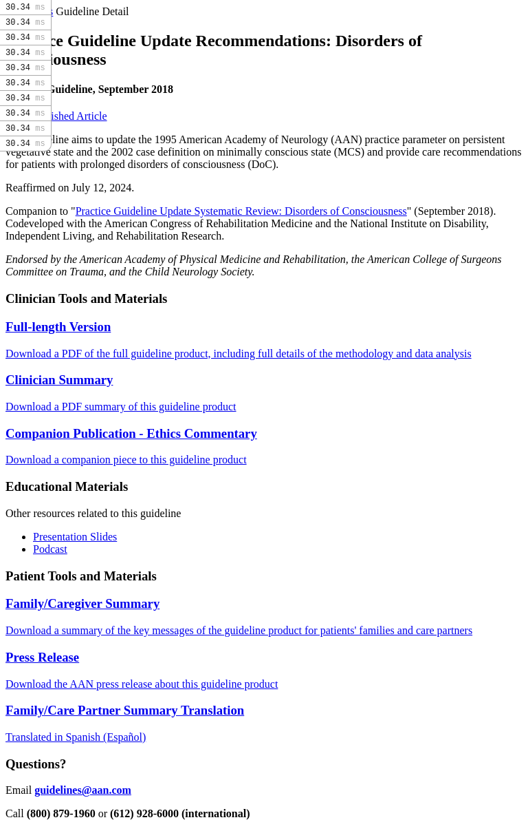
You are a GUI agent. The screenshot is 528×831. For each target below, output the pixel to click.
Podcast (50, 549)
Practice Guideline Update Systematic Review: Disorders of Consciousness (241, 211)
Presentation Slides (75, 537)
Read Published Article (56, 116)
